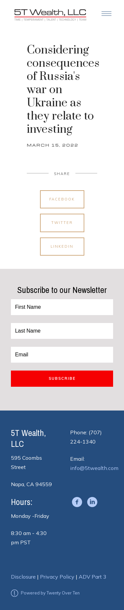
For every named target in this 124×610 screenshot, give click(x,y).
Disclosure (23, 576)
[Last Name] (62, 331)
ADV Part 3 (92, 576)
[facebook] (77, 502)
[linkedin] (92, 502)
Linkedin (62, 246)
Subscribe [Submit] (62, 378)
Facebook (62, 199)
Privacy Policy (57, 576)
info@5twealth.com (94, 468)
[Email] (62, 355)
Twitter (62, 222)
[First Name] (62, 307)
